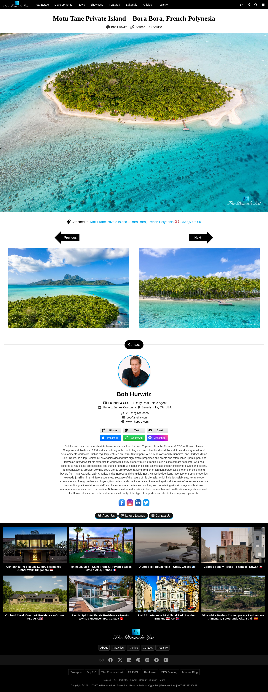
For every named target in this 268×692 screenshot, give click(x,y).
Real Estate (41, 4)
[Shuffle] (248, 4)
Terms (162, 680)
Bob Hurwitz (119, 27)
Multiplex (123, 680)
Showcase (96, 4)
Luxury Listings (133, 515)
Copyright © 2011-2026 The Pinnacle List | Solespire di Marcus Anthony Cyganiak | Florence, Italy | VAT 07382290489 (134, 685)
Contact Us (160, 515)
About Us (106, 515)
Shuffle (157, 27)
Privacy (133, 680)
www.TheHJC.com (137, 421)
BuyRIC (92, 672)
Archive (133, 647)
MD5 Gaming (169, 672)
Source (140, 27)
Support (153, 680)
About (104, 647)
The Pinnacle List (112, 672)
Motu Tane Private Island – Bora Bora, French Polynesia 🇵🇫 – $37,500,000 (145, 222)
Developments (63, 4)
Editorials (131, 4)
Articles (147, 4)
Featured (114, 4)
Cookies (107, 680)
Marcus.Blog (190, 672)
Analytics (118, 647)
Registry (162, 4)
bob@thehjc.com (137, 417)
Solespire (76, 672)
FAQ (115, 680)
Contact (148, 647)
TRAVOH (133, 672)
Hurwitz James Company (119, 407)
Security (143, 680)
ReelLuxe (150, 672)
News (81, 4)
